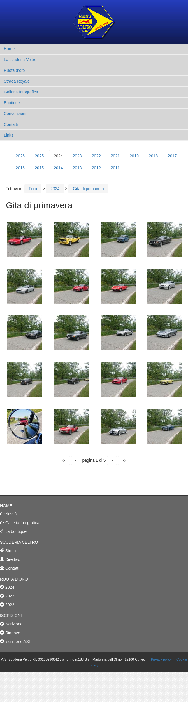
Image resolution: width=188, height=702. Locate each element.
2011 (115, 168)
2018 (153, 156)
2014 (58, 168)
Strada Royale (17, 81)
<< (64, 460)
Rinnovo (12, 632)
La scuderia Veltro (20, 59)
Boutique (12, 102)
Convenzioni (15, 113)
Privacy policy (161, 659)
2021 (115, 156)
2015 (39, 168)
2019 (134, 156)
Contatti (11, 124)
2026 (20, 156)
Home (9, 48)
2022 (96, 156)
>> (124, 460)
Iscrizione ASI (17, 641)
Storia (10, 550)
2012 (96, 168)
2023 (77, 156)
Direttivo (12, 559)
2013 (77, 168)
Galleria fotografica (21, 92)
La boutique (15, 531)
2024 (58, 156)
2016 (20, 168)
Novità (10, 514)
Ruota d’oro (14, 70)
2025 (39, 156)
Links (8, 135)
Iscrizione (13, 624)
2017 (172, 156)
